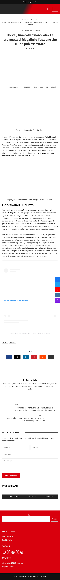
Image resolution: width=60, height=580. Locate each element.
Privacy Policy (7, 536)
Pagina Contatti (8, 566)
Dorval (13, 342)
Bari (5, 342)
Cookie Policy (7, 540)
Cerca (30, 515)
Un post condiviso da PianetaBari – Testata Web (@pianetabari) (30, 333)
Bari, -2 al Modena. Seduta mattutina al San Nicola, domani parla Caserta (24, 418)
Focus (33, 30)
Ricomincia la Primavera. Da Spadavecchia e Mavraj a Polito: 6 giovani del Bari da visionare (35, 408)
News (38, 30)
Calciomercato (25, 30)
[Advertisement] (30, 68)
